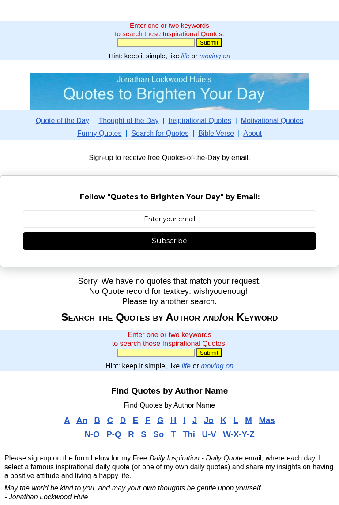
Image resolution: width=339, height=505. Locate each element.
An (81, 420)
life (185, 55)
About (252, 133)
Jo (209, 420)
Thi (189, 434)
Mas (267, 420)
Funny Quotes (99, 133)
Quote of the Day (62, 120)
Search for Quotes (159, 133)
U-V (209, 434)
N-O (91, 434)
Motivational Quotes (272, 120)
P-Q (113, 434)
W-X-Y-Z (238, 434)
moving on (215, 55)
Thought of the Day (128, 120)
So (158, 434)
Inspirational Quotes (200, 120)
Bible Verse (216, 133)
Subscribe (169, 241)
